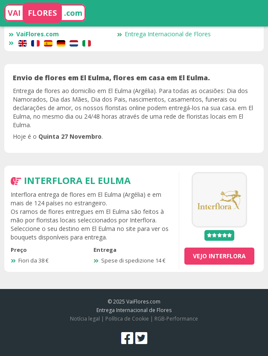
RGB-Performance (176, 318)
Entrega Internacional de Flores (164, 34)
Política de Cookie (127, 318)
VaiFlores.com (34, 34)
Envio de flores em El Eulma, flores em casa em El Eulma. (111, 77)
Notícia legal (85, 318)
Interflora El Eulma (77, 180)
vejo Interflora (219, 256)
